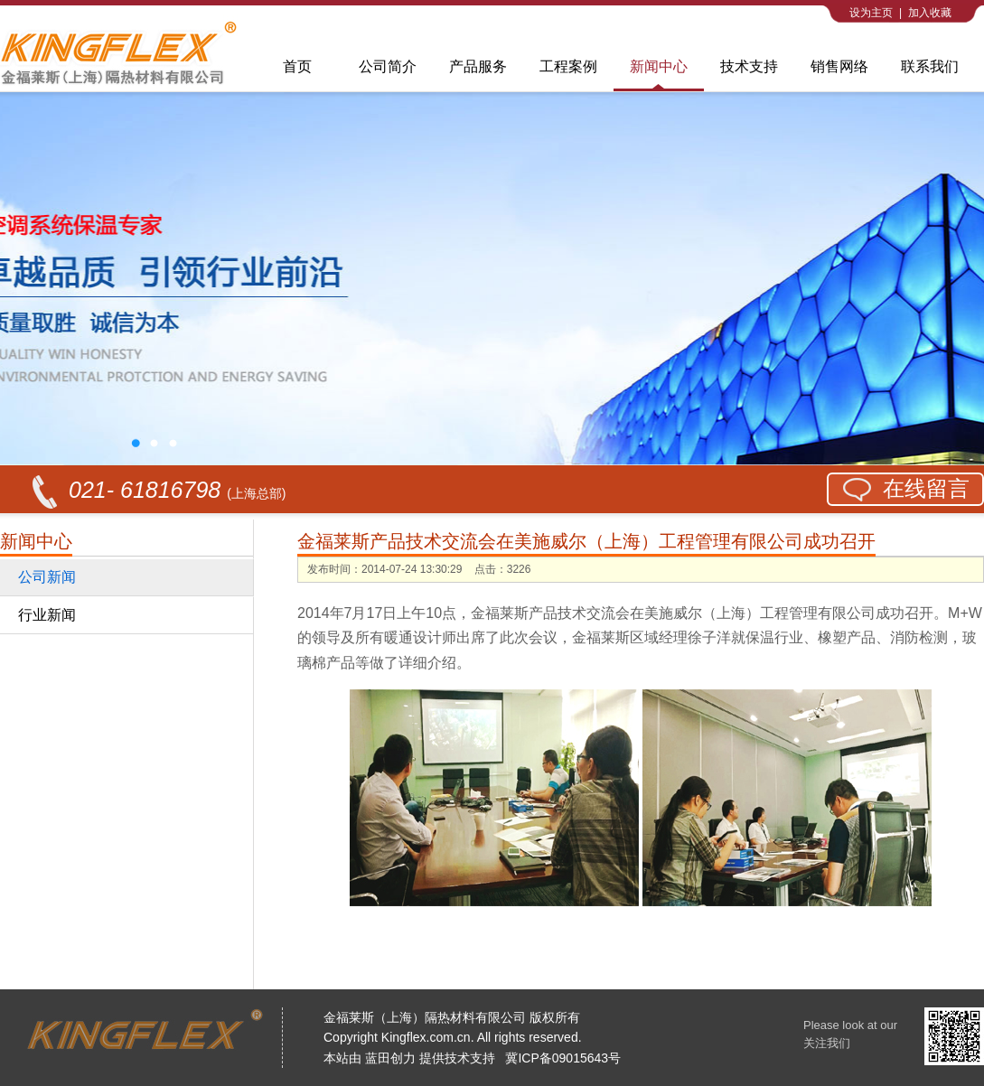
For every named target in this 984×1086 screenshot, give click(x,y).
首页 (297, 66)
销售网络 (839, 66)
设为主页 (871, 12)
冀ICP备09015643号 (563, 1058)
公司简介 (388, 66)
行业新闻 (47, 615)
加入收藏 (929, 12)
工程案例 (568, 66)
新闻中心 (659, 66)
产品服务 (478, 66)
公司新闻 (47, 577)
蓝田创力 (390, 1058)
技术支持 (749, 66)
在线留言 (926, 488)
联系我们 (930, 66)
